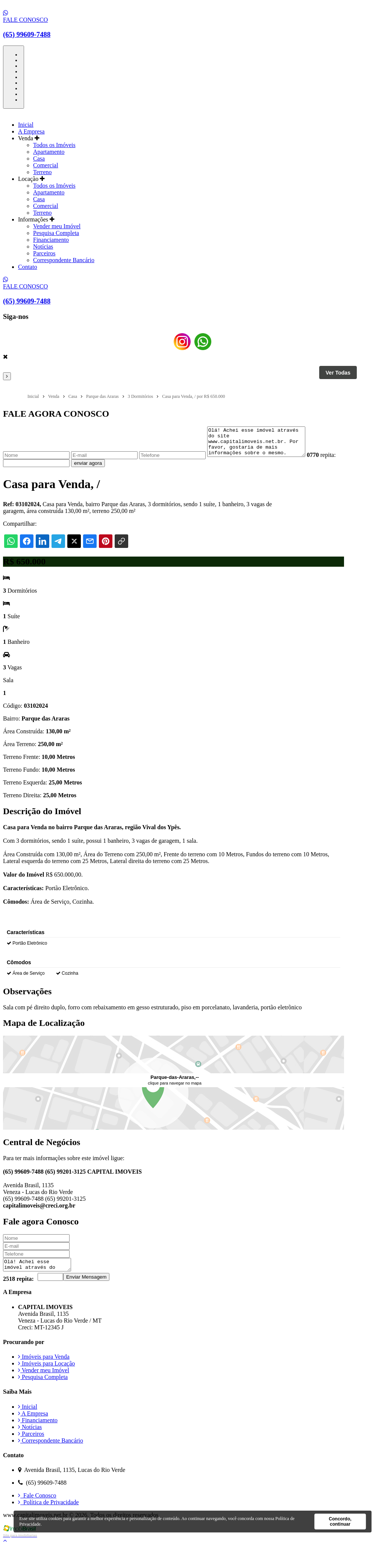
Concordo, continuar (340, 1521)
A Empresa (31, 131)
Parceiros (44, 253)
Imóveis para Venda (44, 1364)
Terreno (42, 172)
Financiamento (51, 240)
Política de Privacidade (48, 1510)
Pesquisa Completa (56, 233)
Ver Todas (338, 373)
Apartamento (49, 152)
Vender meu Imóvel (56, 226)
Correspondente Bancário (63, 260)
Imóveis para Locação (46, 1371)
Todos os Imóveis (54, 145)
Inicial (25, 124)
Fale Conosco (37, 1503)
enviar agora (105, 469)
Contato (27, 267)
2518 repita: (18, 1286)
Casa (39, 158)
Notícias (43, 246)
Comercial (45, 165)
